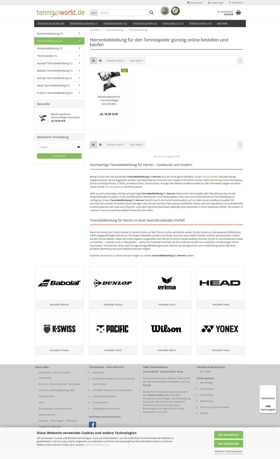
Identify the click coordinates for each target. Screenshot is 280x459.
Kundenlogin (216, 2)
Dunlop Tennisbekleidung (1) (54, 78)
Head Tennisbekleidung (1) (53, 85)
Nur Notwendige (228, 443)
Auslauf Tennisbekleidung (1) (54, 63)
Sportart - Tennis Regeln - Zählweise (58, 425)
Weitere (222, 23)
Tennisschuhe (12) (115, 23)
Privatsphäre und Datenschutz (55, 412)
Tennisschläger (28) (50, 23)
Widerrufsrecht (47, 400)
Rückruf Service (47, 418)
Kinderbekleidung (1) (49, 48)
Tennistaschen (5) (145, 23)
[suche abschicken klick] (151, 13)
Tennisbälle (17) (172, 23)
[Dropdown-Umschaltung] (94, 12)
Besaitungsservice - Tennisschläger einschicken (109, 100)
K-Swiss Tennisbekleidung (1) (54, 93)
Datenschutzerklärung (97, 444)
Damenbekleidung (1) (50, 33)
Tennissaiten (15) (200, 23)
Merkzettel (236, 2)
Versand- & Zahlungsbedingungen (57, 394)
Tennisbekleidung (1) (83, 23)
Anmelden (59, 155)
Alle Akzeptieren (228, 434)
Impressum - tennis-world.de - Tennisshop (55, 379)
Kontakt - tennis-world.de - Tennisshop (59, 388)
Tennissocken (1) (47, 55)
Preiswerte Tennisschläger (157, 402)
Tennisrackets (172, 409)
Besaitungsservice (152, 412)
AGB (41, 406)
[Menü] (274, 387)
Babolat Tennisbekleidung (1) (54, 70)
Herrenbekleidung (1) (50, 41)
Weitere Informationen (228, 451)
